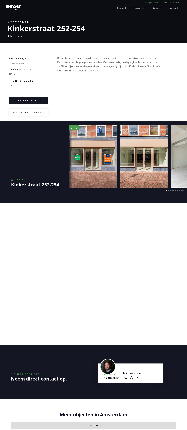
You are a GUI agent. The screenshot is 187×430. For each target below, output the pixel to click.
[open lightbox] (28, 112)
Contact (173, 8)
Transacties (139, 8)
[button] (71, 127)
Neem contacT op (25, 100)
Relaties (157, 8)
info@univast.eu (152, 2)
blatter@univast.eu (134, 372)
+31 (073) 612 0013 (171, 2)
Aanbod (121, 8)
